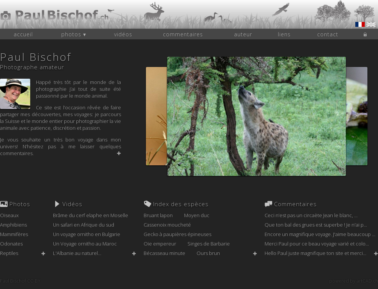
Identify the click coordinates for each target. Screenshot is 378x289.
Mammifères (14, 234)
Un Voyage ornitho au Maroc (85, 243)
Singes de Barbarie (208, 243)
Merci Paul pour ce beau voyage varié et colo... (317, 243)
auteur (243, 34)
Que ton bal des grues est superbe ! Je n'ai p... (316, 224)
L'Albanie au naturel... (77, 253)
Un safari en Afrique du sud (83, 224)
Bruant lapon (158, 215)
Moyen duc (196, 215)
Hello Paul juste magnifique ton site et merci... (315, 253)
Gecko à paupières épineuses (177, 234)
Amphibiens (13, 224)
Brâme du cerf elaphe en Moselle (90, 215)
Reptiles (9, 253)
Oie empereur (160, 243)
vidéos (123, 34)
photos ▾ (73, 34)
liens (284, 34)
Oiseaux (9, 215)
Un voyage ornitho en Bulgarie (86, 234)
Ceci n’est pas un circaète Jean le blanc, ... (311, 215)
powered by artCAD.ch (353, 281)
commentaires (183, 34)
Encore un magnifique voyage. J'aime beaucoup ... (320, 234)
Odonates (11, 243)
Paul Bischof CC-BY (20, 281)
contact (327, 34)
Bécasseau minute (164, 253)
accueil (23, 34)
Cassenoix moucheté (167, 224)
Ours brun (208, 253)
